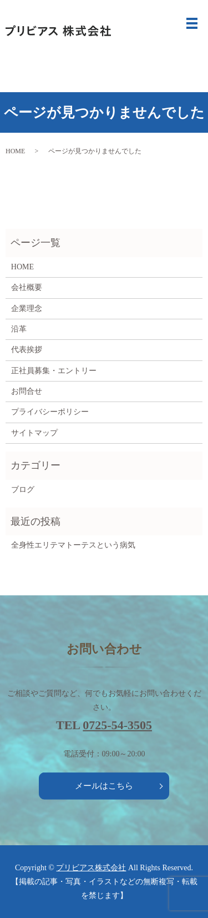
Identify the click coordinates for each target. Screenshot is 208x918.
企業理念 (26, 308)
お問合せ (26, 391)
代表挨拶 (26, 349)
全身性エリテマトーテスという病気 (73, 545)
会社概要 (26, 287)
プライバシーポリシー (50, 412)
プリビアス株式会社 (91, 868)
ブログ (22, 489)
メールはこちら (104, 785)
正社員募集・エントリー (54, 371)
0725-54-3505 (117, 725)
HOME (15, 151)
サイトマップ (34, 433)
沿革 (19, 329)
